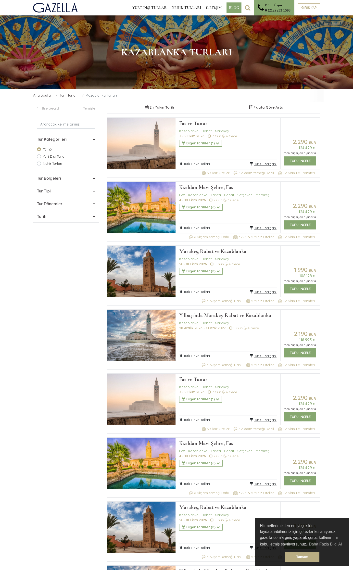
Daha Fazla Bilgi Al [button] (325, 544)
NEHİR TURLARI (186, 7)
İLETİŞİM (214, 7)
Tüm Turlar (68, 95)
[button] (66, 139)
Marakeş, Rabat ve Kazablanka (212, 251)
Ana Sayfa (42, 95)
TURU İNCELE (300, 161)
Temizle (89, 108)
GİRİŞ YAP (309, 7)
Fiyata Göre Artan (267, 107)
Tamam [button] (302, 557)
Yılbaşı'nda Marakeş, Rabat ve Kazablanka (225, 315)
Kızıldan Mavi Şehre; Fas (206, 187)
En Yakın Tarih (159, 107)
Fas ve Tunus (193, 123)
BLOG (234, 7)
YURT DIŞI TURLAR (149, 7)
